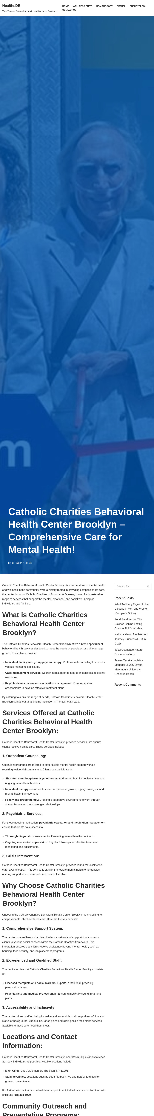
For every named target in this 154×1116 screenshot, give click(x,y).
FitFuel (121, 6)
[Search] (130, 586)
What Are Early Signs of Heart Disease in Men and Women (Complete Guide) (133, 609)
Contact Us (69, 10)
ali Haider (17, 562)
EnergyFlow (138, 6)
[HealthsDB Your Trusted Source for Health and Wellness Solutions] (29, 8)
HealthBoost (104, 6)
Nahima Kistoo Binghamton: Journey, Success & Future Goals (131, 639)
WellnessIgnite (82, 6)
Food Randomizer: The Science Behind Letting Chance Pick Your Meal (129, 624)
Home (65, 6)
